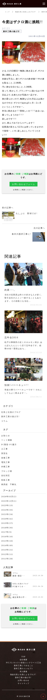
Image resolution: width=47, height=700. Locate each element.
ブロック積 (6, 471)
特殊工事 (5, 480)
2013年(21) (7, 549)
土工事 (4, 448)
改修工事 (5, 457)
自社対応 (5, 475)
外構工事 (5, 466)
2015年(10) (7, 540)
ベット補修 (6, 440)
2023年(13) (7, 505)
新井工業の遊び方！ (11, 31)
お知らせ (5, 435)
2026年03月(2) (8, 496)
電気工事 (5, 462)
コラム (4, 421)
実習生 (4, 453)
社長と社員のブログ (11, 412)
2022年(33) (7, 509)
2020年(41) (7, 518)
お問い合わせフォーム (23, 184)
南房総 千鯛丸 (8, 484)
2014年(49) (7, 545)
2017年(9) (6, 532)
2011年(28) (7, 558)
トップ (7, 12)
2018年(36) (7, 527)
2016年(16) (7, 536)
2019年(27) (7, 523)
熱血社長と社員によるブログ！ (25, 12)
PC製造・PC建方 (9, 444)
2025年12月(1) (8, 501)
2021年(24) (7, 514)
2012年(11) (7, 554)
